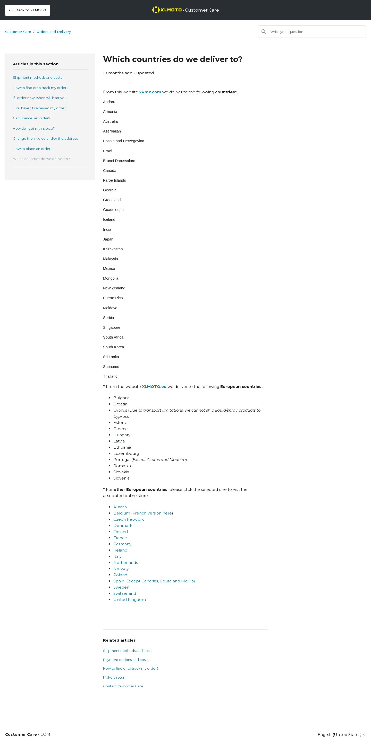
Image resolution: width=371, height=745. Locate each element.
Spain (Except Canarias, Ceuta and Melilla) (154, 581)
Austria (120, 506)
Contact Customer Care (123, 686)
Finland (120, 531)
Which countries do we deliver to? (41, 159)
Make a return (115, 677)
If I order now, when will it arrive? (39, 98)
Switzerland (124, 593)
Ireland (120, 550)
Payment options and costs (125, 660)
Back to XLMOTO (27, 10)
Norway (121, 568)
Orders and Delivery (54, 32)
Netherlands (125, 562)
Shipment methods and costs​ (37, 77)
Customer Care (18, 32)
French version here (152, 513)
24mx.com (150, 92)
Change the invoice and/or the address (45, 138)
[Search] (312, 31)
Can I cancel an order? (31, 118)
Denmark (122, 525)
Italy (117, 556)
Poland (120, 574)
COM (45, 734)
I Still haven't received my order (39, 108)
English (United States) (342, 734)
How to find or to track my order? (40, 88)
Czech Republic (129, 519)
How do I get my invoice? (34, 128)
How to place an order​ (31, 149)
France (120, 537)
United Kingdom (129, 599)
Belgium (121, 513)
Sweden (121, 587)
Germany (122, 544)
